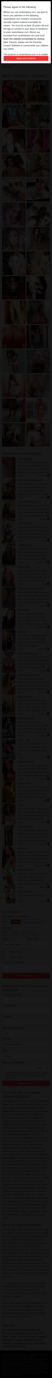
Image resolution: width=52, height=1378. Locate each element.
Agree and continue (26, 58)
